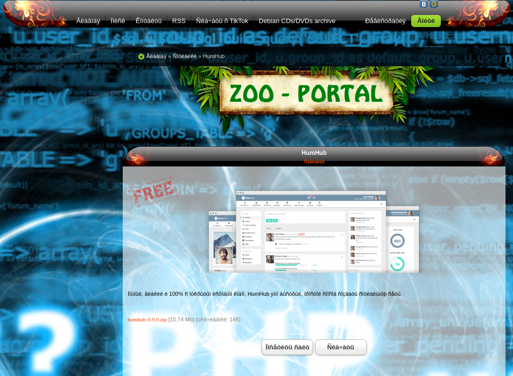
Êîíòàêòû (149, 21)
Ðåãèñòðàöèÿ (385, 21)
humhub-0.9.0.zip (147, 319)
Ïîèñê (118, 21)
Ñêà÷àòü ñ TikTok (222, 21)
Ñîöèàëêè (314, 161)
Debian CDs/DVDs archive (297, 21)
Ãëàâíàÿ (88, 21)
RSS (179, 21)
